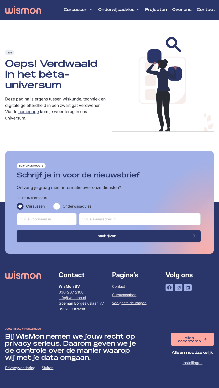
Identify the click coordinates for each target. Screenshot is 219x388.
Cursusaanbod (125, 298)
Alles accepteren (189, 339)
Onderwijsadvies (77, 210)
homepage (28, 115)
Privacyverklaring (20, 368)
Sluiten (47, 368)
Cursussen (35, 210)
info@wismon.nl (72, 301)
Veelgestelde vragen (130, 306)
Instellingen (193, 362)
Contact (119, 290)
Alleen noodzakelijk (192, 353)
